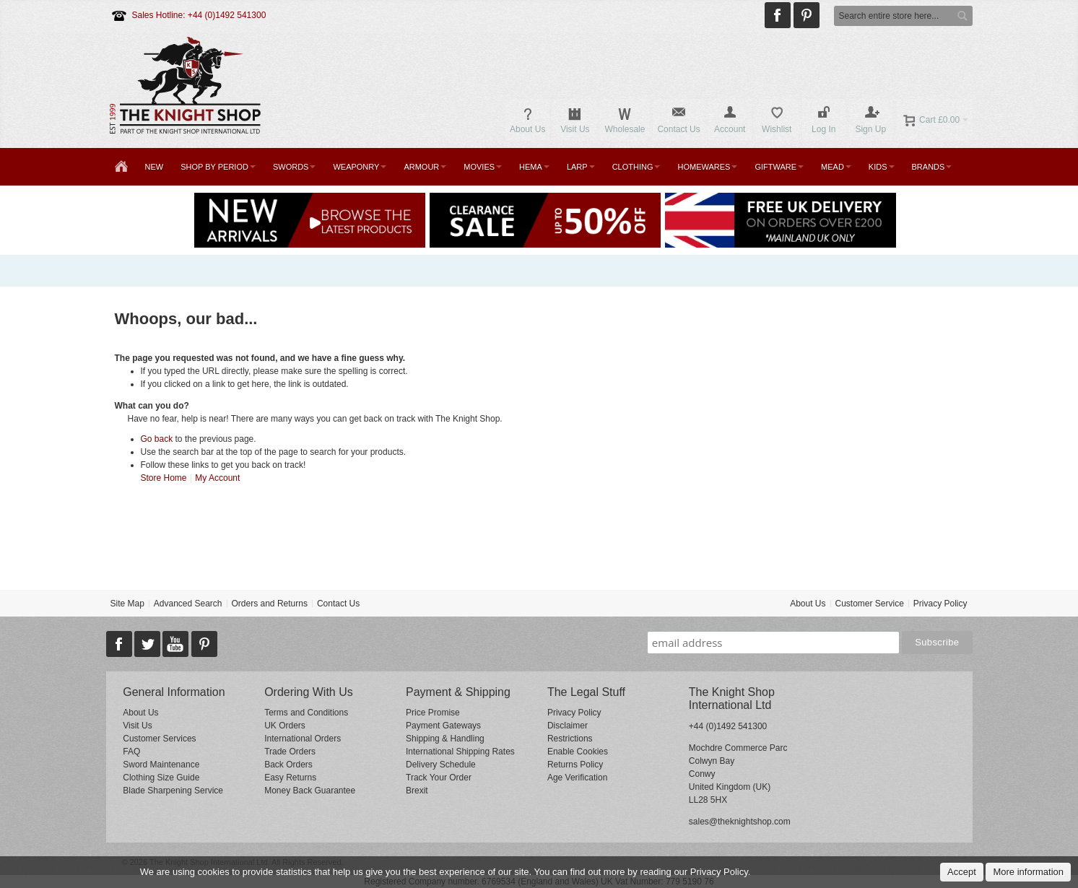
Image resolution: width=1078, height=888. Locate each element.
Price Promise (433, 713)
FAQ (131, 751)
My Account (217, 478)
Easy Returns (290, 777)
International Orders (302, 739)
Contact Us (338, 603)
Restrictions (570, 739)
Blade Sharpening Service (173, 790)
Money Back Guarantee (309, 790)
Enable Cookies (577, 751)
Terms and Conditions (306, 713)
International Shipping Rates (460, 751)
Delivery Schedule (441, 764)
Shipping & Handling (445, 739)
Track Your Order (438, 777)
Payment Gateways (443, 726)
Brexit (417, 790)
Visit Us (137, 726)
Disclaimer (567, 726)
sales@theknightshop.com (740, 822)
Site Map (127, 603)
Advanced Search (188, 603)
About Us (807, 603)
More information (1028, 871)
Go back (157, 439)
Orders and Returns (270, 603)
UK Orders (284, 726)
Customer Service (869, 603)
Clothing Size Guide (161, 777)
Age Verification (577, 777)
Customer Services (159, 739)
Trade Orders (290, 751)
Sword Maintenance (161, 764)
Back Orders (288, 764)
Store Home (164, 478)
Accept (961, 871)
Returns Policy (575, 764)
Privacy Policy (940, 603)
